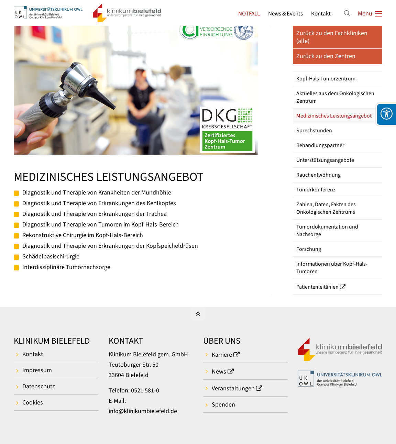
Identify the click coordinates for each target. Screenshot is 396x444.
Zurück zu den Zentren (325, 56)
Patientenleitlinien (317, 287)
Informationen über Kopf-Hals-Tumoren (331, 267)
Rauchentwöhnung (318, 175)
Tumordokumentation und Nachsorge (327, 230)
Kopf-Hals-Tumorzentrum (325, 78)
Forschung (308, 249)
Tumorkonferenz (316, 189)
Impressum (37, 370)
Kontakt (321, 13)
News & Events (285, 13)
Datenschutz (38, 386)
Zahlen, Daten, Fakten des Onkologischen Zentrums (326, 208)
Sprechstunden (314, 130)
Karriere (222, 355)
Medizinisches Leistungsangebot (334, 116)
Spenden (223, 404)
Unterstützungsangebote (325, 160)
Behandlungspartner (320, 145)
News (219, 371)
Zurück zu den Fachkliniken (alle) (331, 37)
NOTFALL (249, 13)
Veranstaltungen (233, 388)
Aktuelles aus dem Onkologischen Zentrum (335, 97)
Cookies (32, 402)
